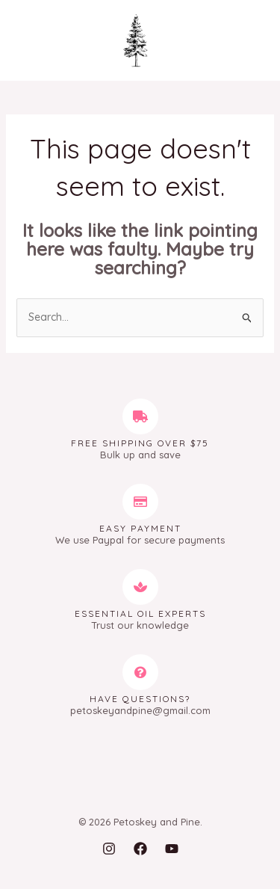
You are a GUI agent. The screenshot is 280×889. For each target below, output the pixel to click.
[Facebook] (140, 848)
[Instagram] (109, 848)
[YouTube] (171, 848)
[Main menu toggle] (33, 40)
